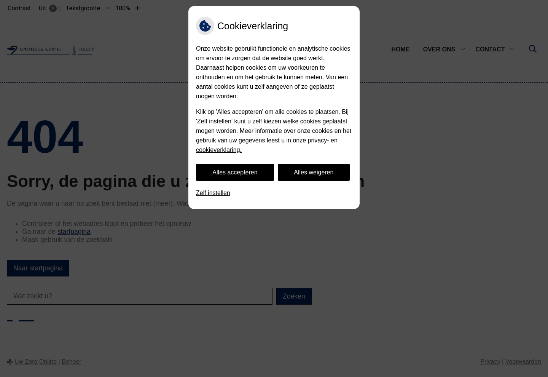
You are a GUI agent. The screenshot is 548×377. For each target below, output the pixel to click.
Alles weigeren (313, 172)
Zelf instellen (213, 193)
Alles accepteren (234, 172)
